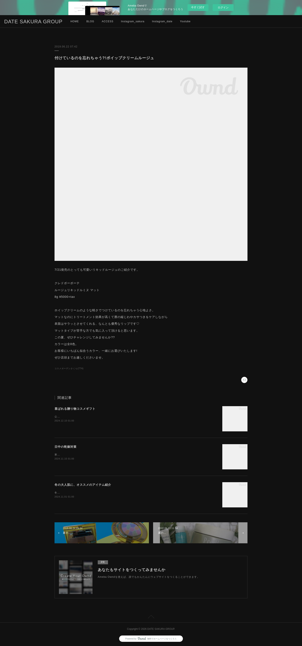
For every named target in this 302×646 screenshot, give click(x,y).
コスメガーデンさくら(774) (69, 368)
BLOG (90, 21)
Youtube (185, 21)
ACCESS (107, 21)
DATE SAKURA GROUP (33, 21)
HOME (74, 21)
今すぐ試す (198, 7)
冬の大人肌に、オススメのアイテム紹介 (83, 484)
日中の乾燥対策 (66, 446)
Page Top (151, 617)
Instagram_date (162, 21)
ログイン (223, 7)
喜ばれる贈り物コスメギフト (75, 408)
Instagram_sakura (132, 21)
